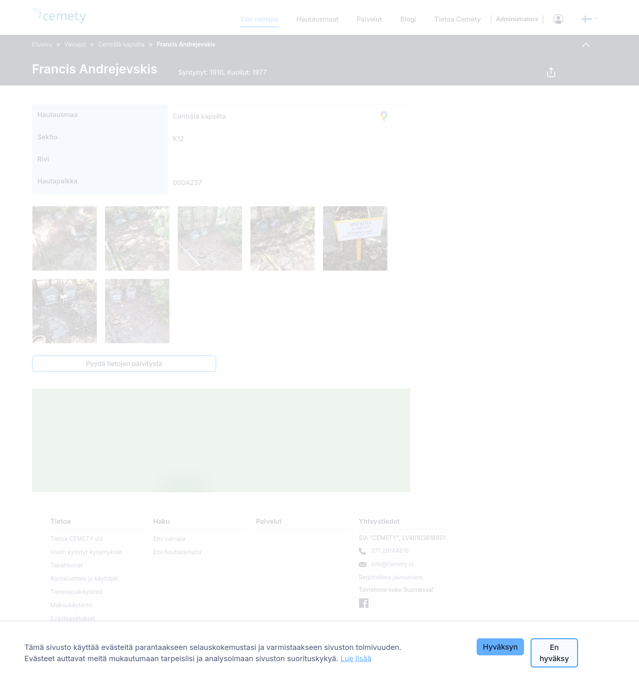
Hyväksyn (500, 646)
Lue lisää (356, 658)
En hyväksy (554, 653)
